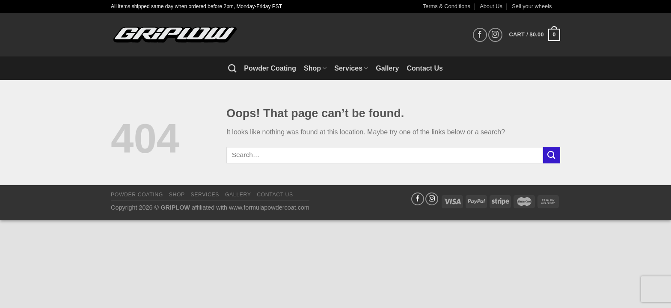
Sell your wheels (532, 6)
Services (351, 68)
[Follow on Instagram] (495, 35)
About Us (491, 6)
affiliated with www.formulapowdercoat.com (250, 207)
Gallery (387, 68)
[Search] (232, 68)
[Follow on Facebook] (480, 35)
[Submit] (551, 155)
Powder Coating (270, 68)
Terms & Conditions (446, 6)
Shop (315, 68)
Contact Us (425, 68)
